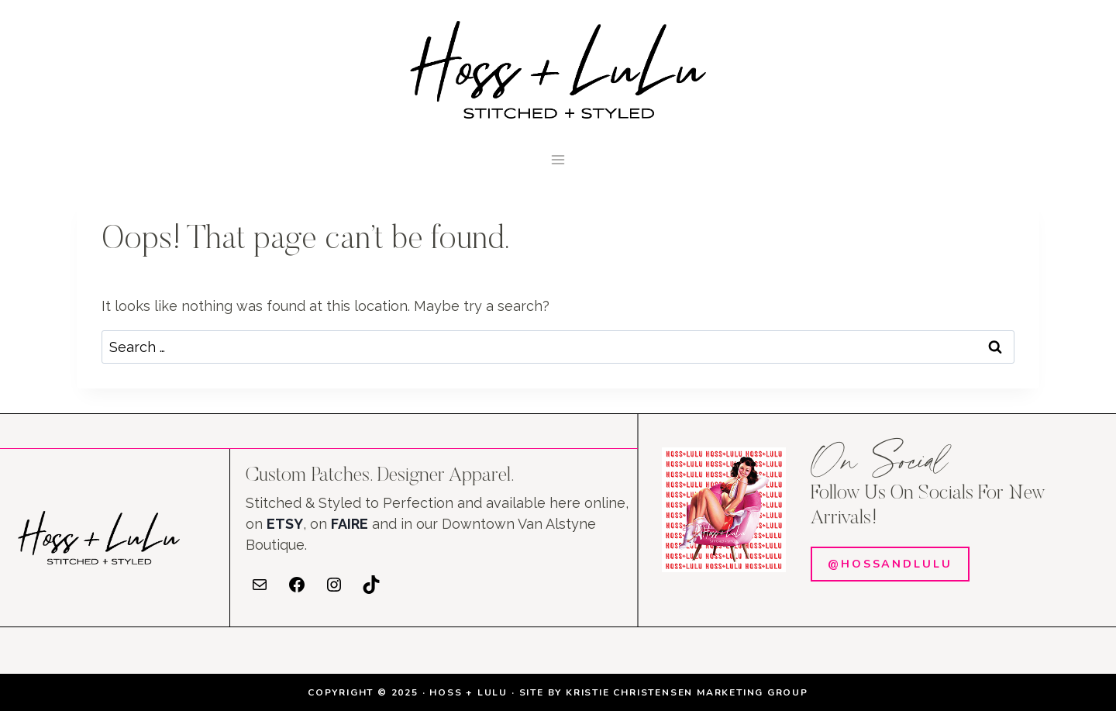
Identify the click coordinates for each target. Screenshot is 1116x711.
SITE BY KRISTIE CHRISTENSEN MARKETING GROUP (663, 692)
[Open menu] (558, 159)
